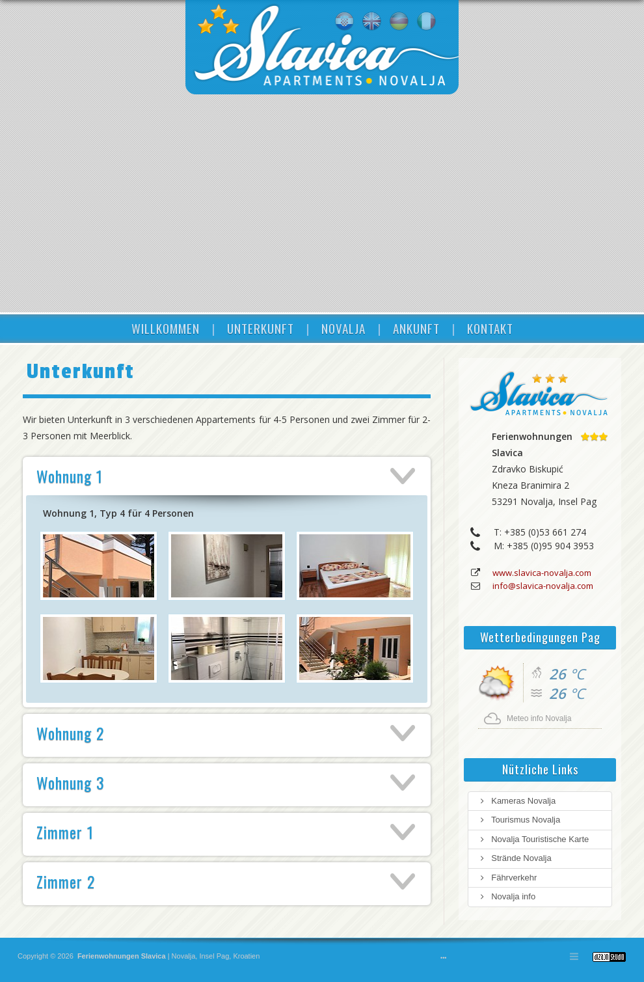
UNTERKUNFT (260, 328)
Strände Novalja (515, 858)
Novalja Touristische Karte (533, 839)
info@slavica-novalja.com (542, 586)
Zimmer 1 (65, 831)
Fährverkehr (507, 877)
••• (443, 958)
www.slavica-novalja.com (541, 573)
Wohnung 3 (70, 782)
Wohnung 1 (69, 475)
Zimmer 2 (65, 881)
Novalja (183, 956)
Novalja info (506, 896)
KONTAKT (490, 328)
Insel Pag (214, 956)
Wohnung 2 (70, 732)
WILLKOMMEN (165, 328)
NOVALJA (343, 328)
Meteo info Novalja (539, 718)
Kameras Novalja (517, 801)
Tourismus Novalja (519, 820)
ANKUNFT (416, 328)
